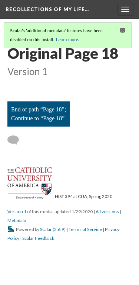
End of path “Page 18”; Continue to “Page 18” (38, 113)
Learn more (67, 39)
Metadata (16, 220)
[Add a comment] (16, 140)
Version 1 (16, 211)
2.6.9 (59, 229)
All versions (107, 211)
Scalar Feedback (38, 238)
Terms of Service (85, 229)
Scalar (46, 229)
